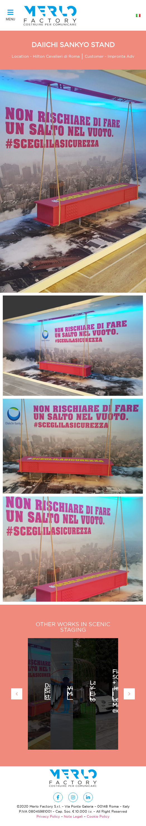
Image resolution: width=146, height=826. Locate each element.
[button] (10, 15)
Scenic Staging (85, 627)
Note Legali (73, 816)
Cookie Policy (98, 816)
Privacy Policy (48, 816)
